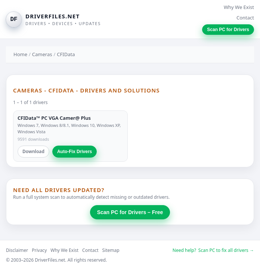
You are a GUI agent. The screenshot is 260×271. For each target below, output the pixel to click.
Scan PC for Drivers (228, 29)
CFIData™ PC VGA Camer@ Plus (54, 118)
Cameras (42, 54)
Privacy (39, 250)
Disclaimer (17, 250)
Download (33, 151)
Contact (245, 17)
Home (20, 54)
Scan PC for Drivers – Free (130, 212)
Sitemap (111, 250)
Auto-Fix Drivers (74, 151)
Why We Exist (239, 7)
